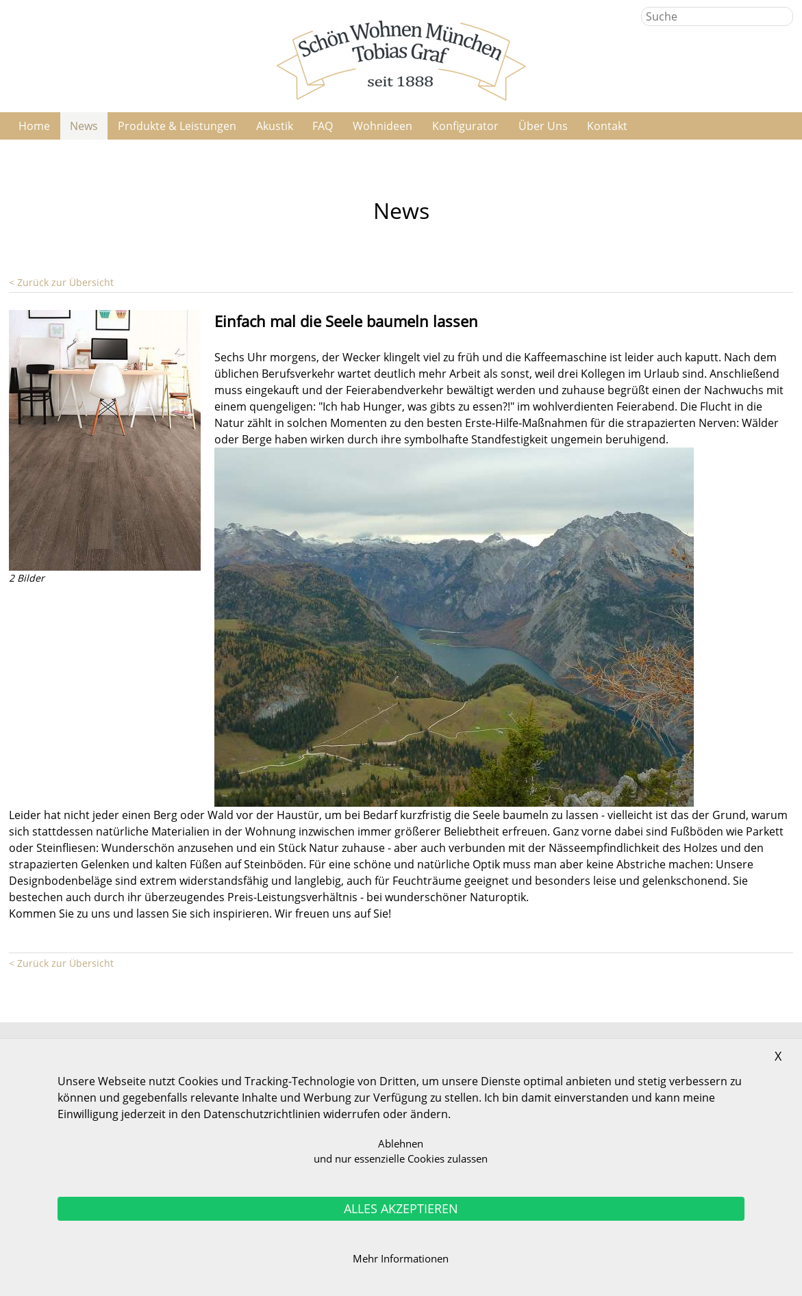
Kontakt (607, 125)
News (84, 125)
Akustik (274, 125)
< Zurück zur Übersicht (61, 282)
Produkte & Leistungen (177, 125)
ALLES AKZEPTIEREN (401, 1208)
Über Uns (543, 125)
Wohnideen (382, 125)
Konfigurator (465, 125)
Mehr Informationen (401, 1258)
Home (34, 125)
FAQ (322, 125)
